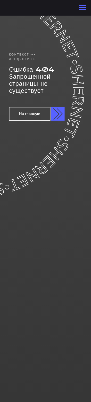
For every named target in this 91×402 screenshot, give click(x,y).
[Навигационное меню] (82, 7)
